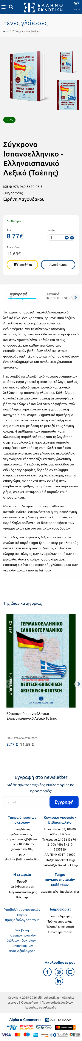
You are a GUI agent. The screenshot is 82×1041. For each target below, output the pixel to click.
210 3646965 (56, 844)
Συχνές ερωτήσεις (60, 932)
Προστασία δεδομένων (57, 1002)
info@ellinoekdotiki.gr (60, 860)
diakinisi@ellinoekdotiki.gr (60, 865)
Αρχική (7, 31)
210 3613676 (67, 839)
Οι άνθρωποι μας (22, 886)
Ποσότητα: (53, 230)
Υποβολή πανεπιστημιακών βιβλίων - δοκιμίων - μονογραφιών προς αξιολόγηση (22, 940)
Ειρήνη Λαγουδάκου (24, 199)
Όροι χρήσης (29, 1002)
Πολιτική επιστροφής (60, 926)
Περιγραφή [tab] (17, 293)
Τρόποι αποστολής (60, 921)
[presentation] (22, 294)
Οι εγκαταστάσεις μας (22, 892)
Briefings (22, 897)
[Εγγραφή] (41, 802)
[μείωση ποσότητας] (67, 238)
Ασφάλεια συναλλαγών (40, 1007)
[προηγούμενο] (5, 296)
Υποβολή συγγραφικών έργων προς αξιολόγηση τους (22, 914)
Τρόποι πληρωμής (60, 916)
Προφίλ (22, 881)
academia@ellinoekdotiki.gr (60, 891)
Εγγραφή (64, 802)
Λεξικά (36, 31)
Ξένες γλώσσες (21, 31)
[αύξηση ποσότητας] (72, 238)
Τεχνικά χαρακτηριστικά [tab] (59, 296)
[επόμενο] (76, 296)
